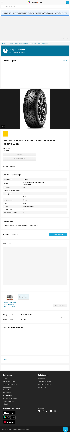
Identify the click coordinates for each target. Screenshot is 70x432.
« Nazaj (4, 359)
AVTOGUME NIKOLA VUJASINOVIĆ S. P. (10, 303)
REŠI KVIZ (65, 13)
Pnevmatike (33, 43)
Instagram (47, 411)
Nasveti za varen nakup (9, 384)
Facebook (39, 411)
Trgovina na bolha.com (44, 381)
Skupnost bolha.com (55, 411)
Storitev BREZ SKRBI (9, 381)
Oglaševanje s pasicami (44, 384)
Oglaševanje (41, 378)
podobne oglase (20, 52)
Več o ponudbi (58, 234)
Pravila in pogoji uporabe (10, 398)
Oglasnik (4, 43)
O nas (5, 378)
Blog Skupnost (7, 387)
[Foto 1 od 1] (5, 134)
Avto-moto (10, 43)
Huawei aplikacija (9, 422)
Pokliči (19, 154)
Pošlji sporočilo (19, 159)
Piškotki (5, 404)
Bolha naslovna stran (35, 2)
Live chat (65, 429)
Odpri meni (2, 2)
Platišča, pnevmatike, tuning (21, 43)
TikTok (43, 411)
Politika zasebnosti (8, 401)
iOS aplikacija (9, 413)
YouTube (51, 411)
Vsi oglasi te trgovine (10, 306)
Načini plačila (7, 393)
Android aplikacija (9, 417)
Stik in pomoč (7, 395)
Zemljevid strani (7, 390)
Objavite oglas (42, 387)
